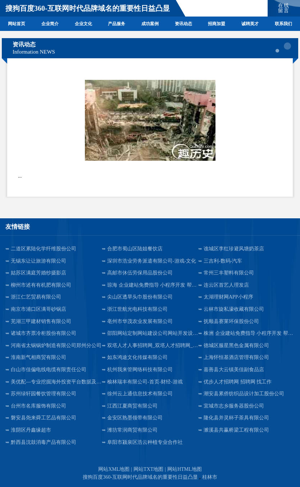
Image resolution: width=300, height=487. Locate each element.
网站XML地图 (113, 469)
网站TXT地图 (148, 469)
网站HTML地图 (184, 469)
